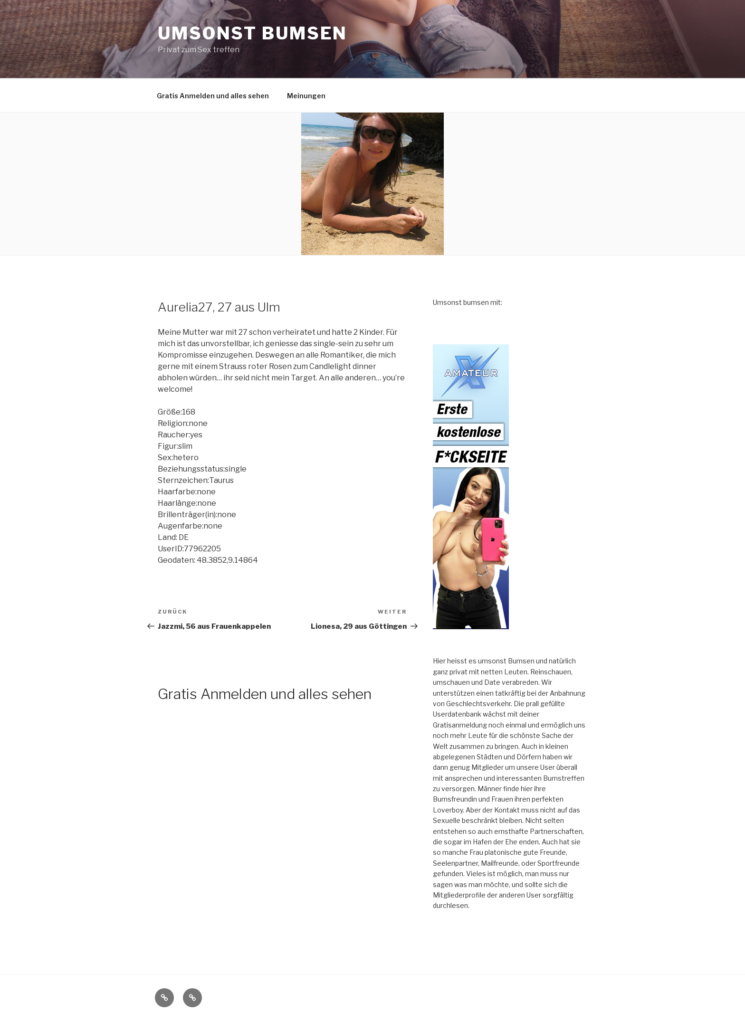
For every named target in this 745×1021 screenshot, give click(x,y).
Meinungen (306, 96)
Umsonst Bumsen (252, 33)
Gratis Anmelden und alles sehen (213, 96)
